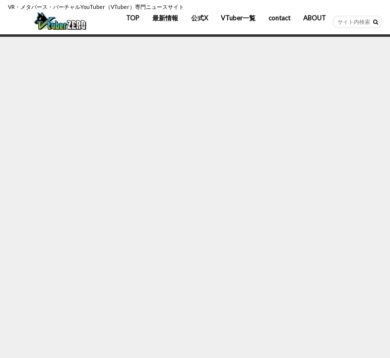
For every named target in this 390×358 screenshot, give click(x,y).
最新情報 (165, 18)
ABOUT (314, 18)
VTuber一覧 (238, 18)
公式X (199, 18)
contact (279, 18)
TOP (132, 18)
